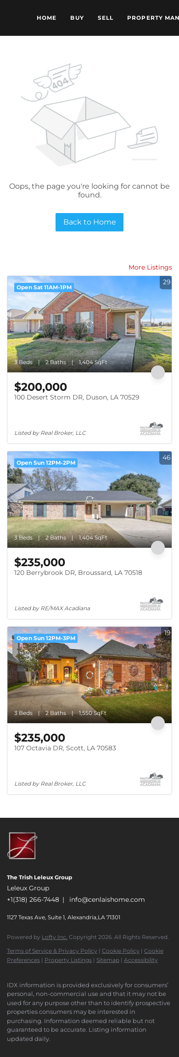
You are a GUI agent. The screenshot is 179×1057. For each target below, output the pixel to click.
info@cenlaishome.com (107, 899)
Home (46, 17)
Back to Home (89, 222)
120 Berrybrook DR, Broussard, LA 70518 (78, 572)
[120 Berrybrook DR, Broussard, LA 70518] (89, 499)
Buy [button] (77, 17)
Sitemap (107, 959)
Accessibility (141, 959)
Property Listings (68, 959)
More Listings (150, 267)
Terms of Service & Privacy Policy (52, 950)
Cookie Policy (121, 950)
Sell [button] (105, 17)
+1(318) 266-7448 (33, 899)
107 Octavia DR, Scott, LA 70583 (65, 748)
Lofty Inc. (54, 936)
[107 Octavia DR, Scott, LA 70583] (89, 675)
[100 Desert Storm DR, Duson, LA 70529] (89, 324)
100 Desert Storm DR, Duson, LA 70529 (77, 397)
